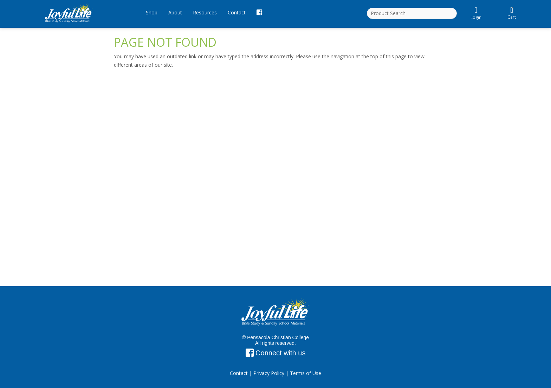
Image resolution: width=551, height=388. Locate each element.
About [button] (175, 12)
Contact (237, 12)
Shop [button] (151, 12)
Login (476, 13)
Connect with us (276, 353)
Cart (512, 12)
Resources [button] (205, 12)
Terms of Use (305, 373)
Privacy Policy (268, 373)
